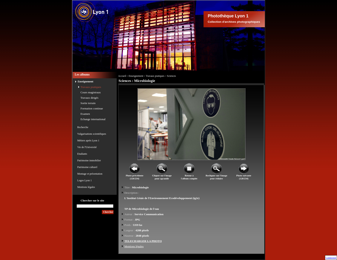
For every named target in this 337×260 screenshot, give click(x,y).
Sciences (171, 75)
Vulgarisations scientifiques (91, 133)
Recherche (82, 127)
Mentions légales (86, 187)
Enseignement (85, 81)
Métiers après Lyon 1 (88, 140)
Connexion (331, 257)
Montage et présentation (90, 173)
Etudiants (82, 153)
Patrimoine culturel (87, 167)
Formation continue (92, 108)
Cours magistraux (91, 92)
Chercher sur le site (92, 200)
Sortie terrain (88, 103)
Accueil (122, 75)
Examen (85, 113)
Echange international (93, 119)
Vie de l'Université (87, 147)
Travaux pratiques (91, 87)
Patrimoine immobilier (89, 160)
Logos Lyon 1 (84, 180)
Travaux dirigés (89, 97)
